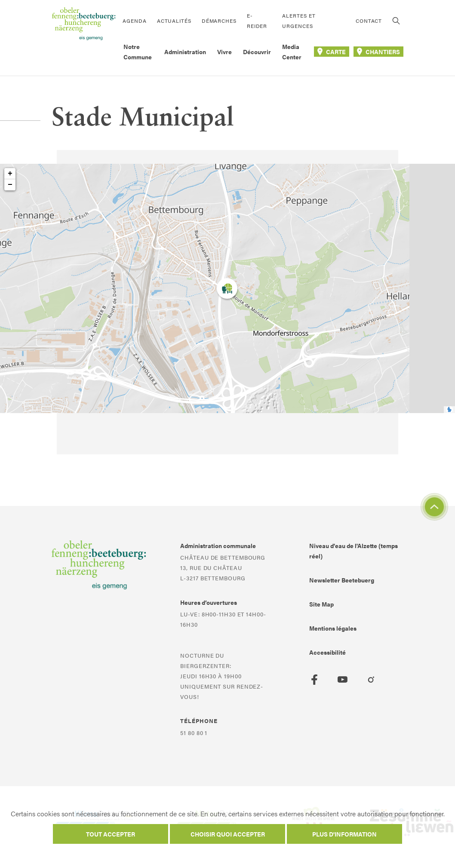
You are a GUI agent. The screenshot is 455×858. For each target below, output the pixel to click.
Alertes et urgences (298, 21)
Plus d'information (344, 834)
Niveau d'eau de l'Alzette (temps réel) (353, 550)
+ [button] (10, 174)
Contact (369, 21)
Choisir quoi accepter (228, 834)
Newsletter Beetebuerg (341, 580)
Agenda (134, 21)
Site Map (321, 604)
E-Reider (257, 21)
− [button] (10, 185)
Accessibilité (327, 652)
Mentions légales (333, 628)
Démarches (219, 21)
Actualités (174, 21)
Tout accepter (110, 834)
